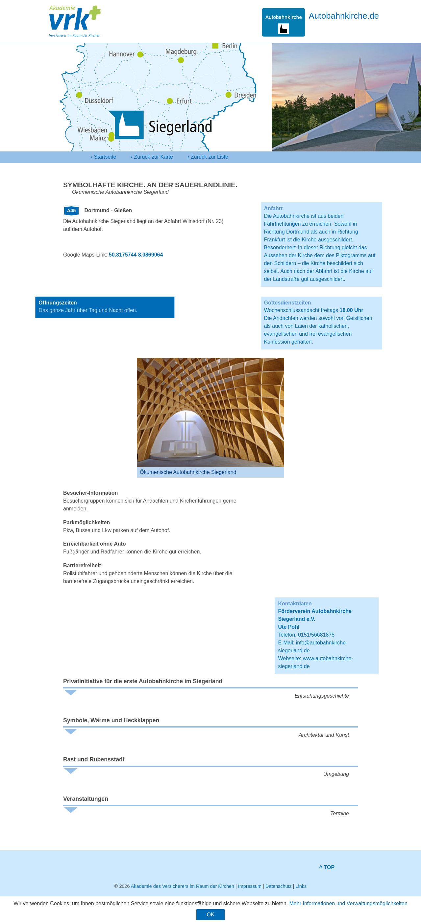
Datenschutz (278, 886)
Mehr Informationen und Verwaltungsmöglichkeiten (348, 903)
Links (301, 886)
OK (210, 914)
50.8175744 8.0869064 (136, 255)
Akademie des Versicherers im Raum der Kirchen (182, 886)
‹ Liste (207, 157)
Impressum (249, 886)
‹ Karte (152, 157)
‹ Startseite (103, 157)
